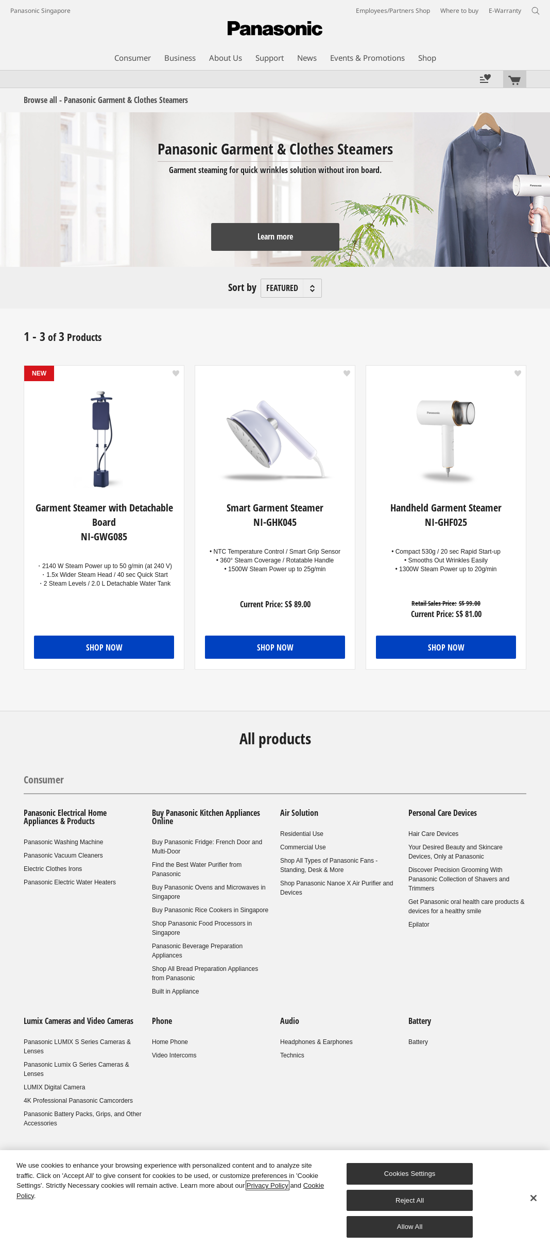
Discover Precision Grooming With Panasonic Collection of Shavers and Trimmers (458, 879)
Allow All (410, 1226)
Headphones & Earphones (316, 1042)
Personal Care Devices (442, 812)
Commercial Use (303, 847)
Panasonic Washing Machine (63, 842)
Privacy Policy (267, 1185)
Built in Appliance (175, 991)
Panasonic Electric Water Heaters (70, 882)
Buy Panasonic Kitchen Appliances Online (206, 817)
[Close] (533, 1198)
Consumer (44, 780)
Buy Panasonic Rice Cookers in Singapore (210, 910)
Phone (162, 1021)
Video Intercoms (174, 1055)
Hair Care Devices (433, 833)
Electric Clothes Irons (53, 869)
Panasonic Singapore (40, 10)
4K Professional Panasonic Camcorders (78, 1100)
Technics (292, 1055)
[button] (176, 373)
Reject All (410, 1200)
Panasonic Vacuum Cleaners (63, 855)
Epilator (418, 924)
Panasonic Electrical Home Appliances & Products (65, 817)
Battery (419, 1021)
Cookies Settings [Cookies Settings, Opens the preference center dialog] (410, 1173)
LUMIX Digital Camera (54, 1087)
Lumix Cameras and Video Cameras (78, 1021)
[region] (275, 1199)
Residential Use (301, 833)
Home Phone (170, 1042)
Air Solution (299, 812)
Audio (289, 1021)
